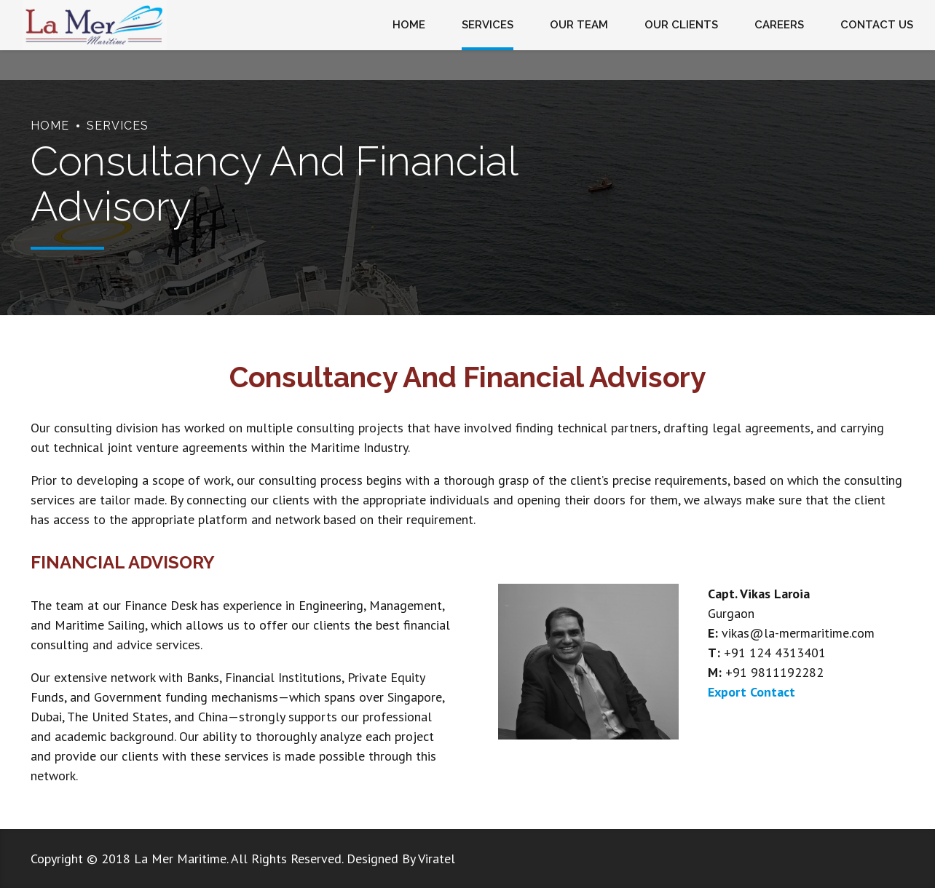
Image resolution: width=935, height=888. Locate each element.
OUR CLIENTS (681, 24)
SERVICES (487, 24)
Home (50, 125)
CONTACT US (876, 24)
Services (118, 125)
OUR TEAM (579, 24)
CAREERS (779, 24)
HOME (408, 24)
